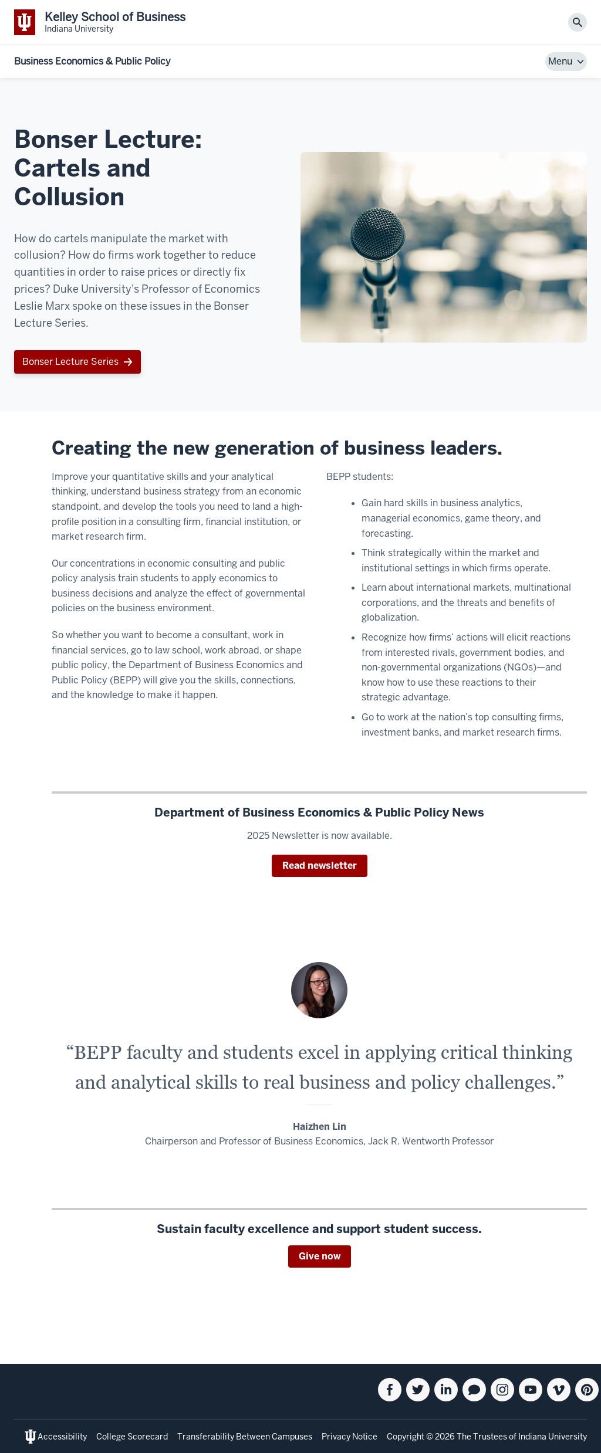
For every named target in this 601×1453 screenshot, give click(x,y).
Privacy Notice (349, 1436)
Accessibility (62, 1436)
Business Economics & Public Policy (92, 61)
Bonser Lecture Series (70, 361)
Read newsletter (319, 865)
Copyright (405, 1436)
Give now (319, 1256)
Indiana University (552, 1436)
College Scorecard (132, 1436)
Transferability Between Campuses (244, 1436)
